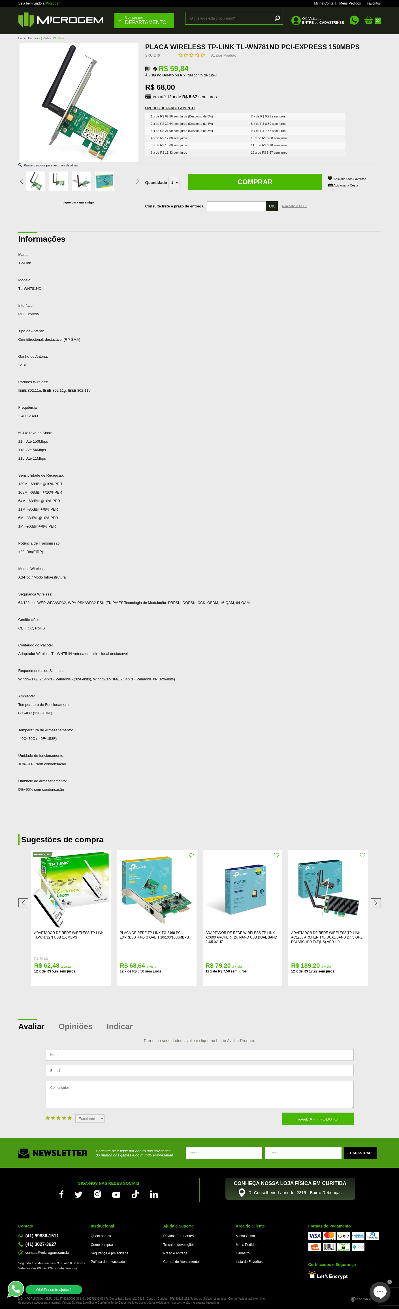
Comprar (255, 182)
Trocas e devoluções (179, 1245)
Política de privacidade (108, 1262)
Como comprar (102, 1245)
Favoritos (374, 3)
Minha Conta (323, 3)
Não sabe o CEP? (294, 206)
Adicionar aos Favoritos (350, 179)
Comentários (200, 1094)
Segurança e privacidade (110, 1253)
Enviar (360, 1153)
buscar (276, 18)
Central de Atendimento (181, 1262)
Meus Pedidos (350, 3)
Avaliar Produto (223, 55)
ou (323, 23)
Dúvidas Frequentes (178, 1236)
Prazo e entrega (175, 1253)
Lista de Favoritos (249, 1262)
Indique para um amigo (77, 202)
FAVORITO (105, 855)
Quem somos (101, 1236)
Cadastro (243, 1253)
